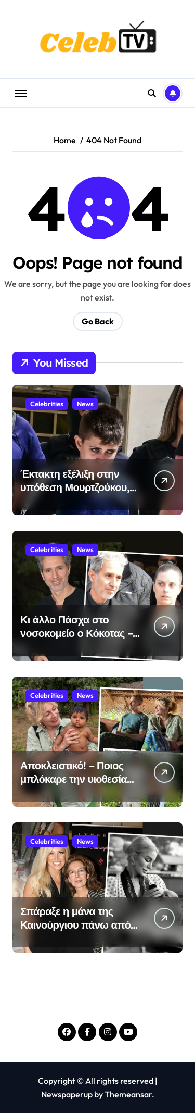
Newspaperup (67, 1094)
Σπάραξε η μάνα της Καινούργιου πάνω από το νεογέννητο (75, 925)
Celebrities (46, 403)
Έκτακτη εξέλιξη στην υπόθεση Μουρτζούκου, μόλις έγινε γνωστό (74, 487)
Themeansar (128, 1094)
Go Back (98, 321)
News (85, 403)
